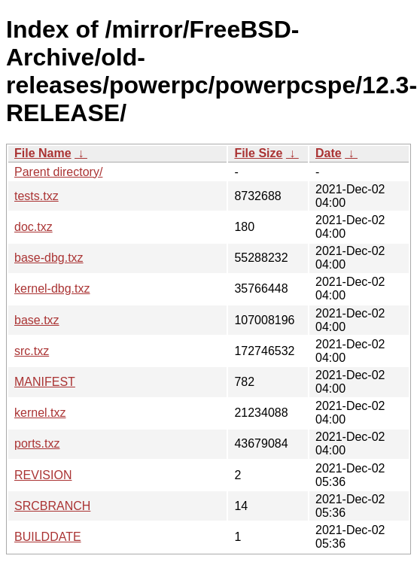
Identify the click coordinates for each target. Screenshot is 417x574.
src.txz (31, 351)
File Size (258, 153)
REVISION (43, 475)
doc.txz (33, 226)
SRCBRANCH (52, 506)
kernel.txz (39, 412)
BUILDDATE (47, 536)
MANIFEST (44, 381)
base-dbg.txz (49, 257)
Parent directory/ (58, 172)
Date (328, 153)
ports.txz (36, 443)
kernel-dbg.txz (52, 288)
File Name (43, 153)
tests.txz (36, 196)
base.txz (36, 320)
